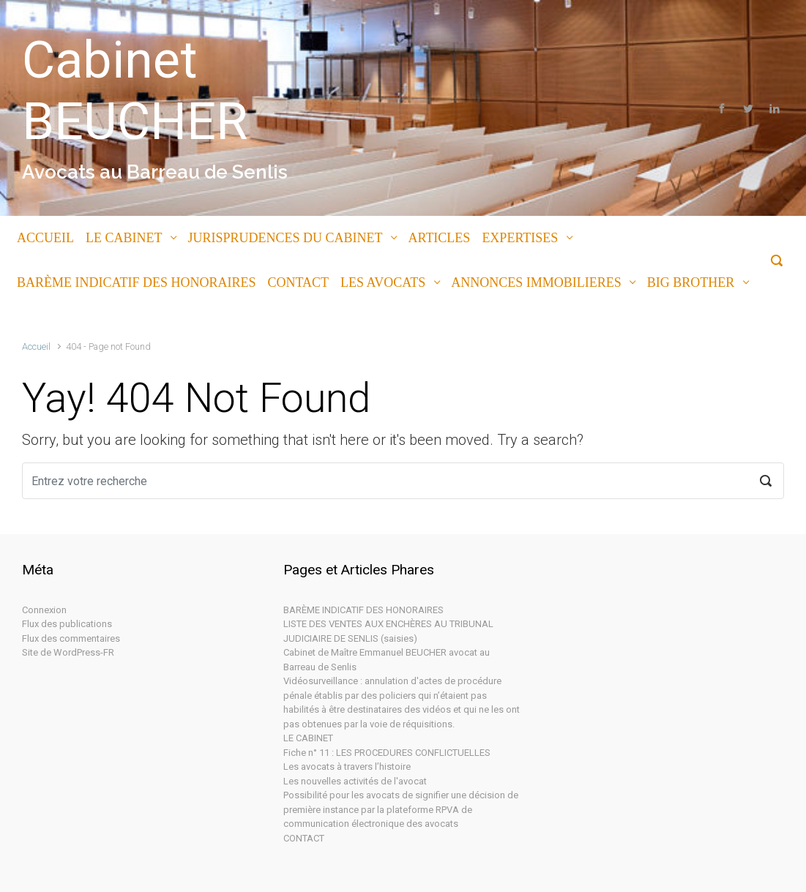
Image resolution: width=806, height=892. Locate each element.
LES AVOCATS (382, 282)
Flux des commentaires (71, 638)
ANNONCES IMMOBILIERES (536, 282)
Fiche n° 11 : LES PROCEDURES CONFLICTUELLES (386, 752)
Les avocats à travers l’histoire (347, 766)
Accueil (36, 346)
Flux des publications (67, 623)
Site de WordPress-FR (68, 652)
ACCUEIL (45, 238)
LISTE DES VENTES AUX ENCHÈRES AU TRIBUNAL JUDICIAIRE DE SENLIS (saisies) (388, 631)
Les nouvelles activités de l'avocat (355, 781)
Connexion (44, 609)
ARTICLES (439, 238)
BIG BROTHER (691, 282)
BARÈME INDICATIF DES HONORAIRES (136, 282)
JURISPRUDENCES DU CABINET (284, 238)
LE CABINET (124, 238)
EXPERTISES (520, 238)
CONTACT (298, 282)
